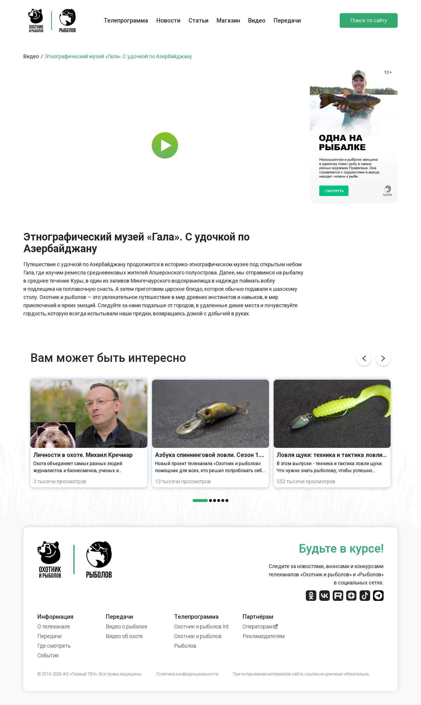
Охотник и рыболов (198, 636)
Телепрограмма (126, 20)
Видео (256, 20)
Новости (168, 20)
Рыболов (185, 646)
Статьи (198, 20)
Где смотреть (54, 646)
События (47, 655)
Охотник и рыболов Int (201, 626)
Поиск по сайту (368, 20)
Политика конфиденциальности (187, 674)
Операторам (260, 626)
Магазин (228, 20)
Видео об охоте (124, 636)
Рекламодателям (263, 636)
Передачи (287, 20)
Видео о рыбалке (126, 626)
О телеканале (53, 626)
